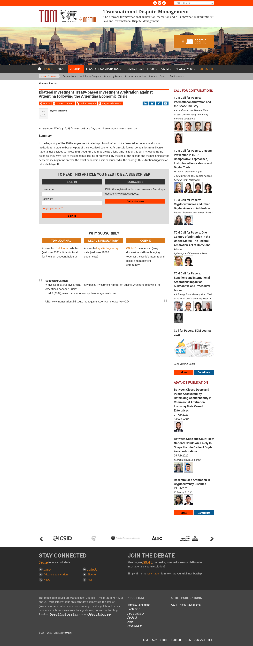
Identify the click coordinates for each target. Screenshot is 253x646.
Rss (164, 3)
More (184, 372)
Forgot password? (52, 208)
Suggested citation (111, 103)
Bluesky (159, 3)
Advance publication (135, 76)
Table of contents (65, 103)
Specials (152, 76)
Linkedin (155, 3)
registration (153, 573)
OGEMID (166, 69)
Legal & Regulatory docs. (104, 69)
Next (211, 538)
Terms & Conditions (139, 605)
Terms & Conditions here (64, 614)
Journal (76, 69)
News (47, 579)
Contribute (204, 372)
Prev (41, 538)
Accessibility (135, 625)
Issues (47, 569)
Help (130, 621)
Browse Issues (70, 76)
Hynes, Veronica (58, 110)
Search (163, 76)
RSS (89, 579)
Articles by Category (90, 76)
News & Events (185, 69)
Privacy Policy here (100, 614)
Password (47, 199)
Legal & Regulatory (107, 248)
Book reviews (177, 76)
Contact (132, 617)
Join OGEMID (194, 41)
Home (39, 69)
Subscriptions (136, 613)
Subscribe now (135, 201)
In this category (88, 103)
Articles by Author (113, 76)
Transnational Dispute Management (67, 16)
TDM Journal (61, 248)
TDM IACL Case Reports (141, 69)
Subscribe (206, 69)
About (62, 69)
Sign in (48, 69)
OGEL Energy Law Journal (186, 605)
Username (48, 189)
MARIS (68, 632)
